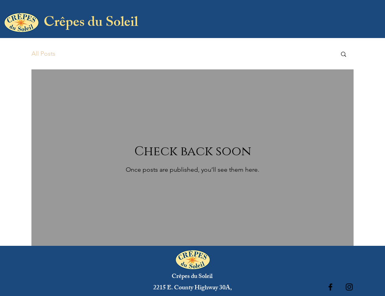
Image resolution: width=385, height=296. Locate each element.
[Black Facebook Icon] (330, 287)
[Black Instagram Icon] (349, 287)
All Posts (43, 53)
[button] (343, 55)
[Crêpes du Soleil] (90, 24)
